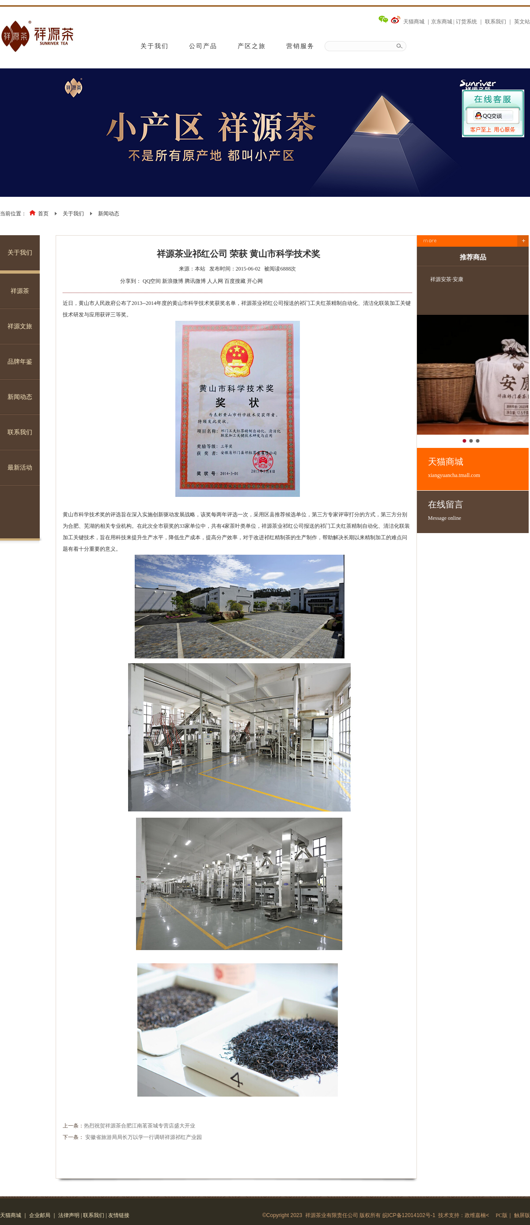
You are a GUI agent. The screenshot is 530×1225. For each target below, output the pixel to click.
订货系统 (466, 22)
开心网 (255, 281)
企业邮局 (39, 1215)
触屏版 (522, 1215)
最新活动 (20, 467)
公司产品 (203, 46)
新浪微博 (172, 281)
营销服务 (300, 46)
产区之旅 (252, 46)
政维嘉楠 (475, 1215)
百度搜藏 (235, 281)
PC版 (501, 1215)
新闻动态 (108, 213)
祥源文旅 (20, 326)
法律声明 (69, 1215)
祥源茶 (20, 291)
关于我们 (154, 46)
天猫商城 (413, 22)
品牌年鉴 (20, 361)
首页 (43, 213)
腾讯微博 (195, 281)
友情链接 (118, 1215)
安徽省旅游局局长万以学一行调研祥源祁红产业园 (143, 1137)
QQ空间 (152, 281)
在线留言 (478, 511)
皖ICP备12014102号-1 (408, 1215)
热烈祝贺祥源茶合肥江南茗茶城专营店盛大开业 (139, 1126)
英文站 (522, 22)
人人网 (215, 281)
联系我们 (495, 22)
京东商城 (441, 22)
